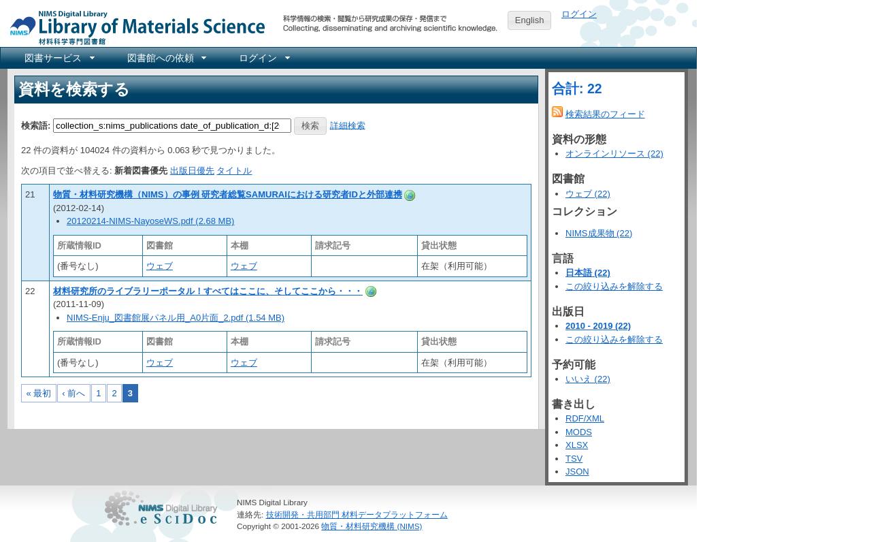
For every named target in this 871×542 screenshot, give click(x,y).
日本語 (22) (587, 273)
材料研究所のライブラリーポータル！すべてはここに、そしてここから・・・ (208, 291)
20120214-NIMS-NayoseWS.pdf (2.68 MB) (150, 221)
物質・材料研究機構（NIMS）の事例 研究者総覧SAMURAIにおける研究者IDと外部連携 (227, 194)
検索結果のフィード (605, 114)
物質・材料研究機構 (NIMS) (371, 526)
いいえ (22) (587, 379)
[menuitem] (58, 58)
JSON (577, 471)
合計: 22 (577, 88)
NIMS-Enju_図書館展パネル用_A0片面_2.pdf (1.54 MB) (175, 318)
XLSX (576, 445)
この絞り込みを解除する (614, 286)
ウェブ (159, 266)
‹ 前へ (73, 393)
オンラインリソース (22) (614, 153)
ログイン (579, 14)
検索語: (35, 125)
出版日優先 (192, 170)
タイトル (234, 170)
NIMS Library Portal (133, 26)
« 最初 (39, 393)
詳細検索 (347, 125)
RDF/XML (584, 418)
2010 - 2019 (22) (598, 326)
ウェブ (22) (587, 194)
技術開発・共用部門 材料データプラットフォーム (357, 514)
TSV (573, 458)
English (529, 20)
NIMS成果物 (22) (598, 233)
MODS (578, 432)
